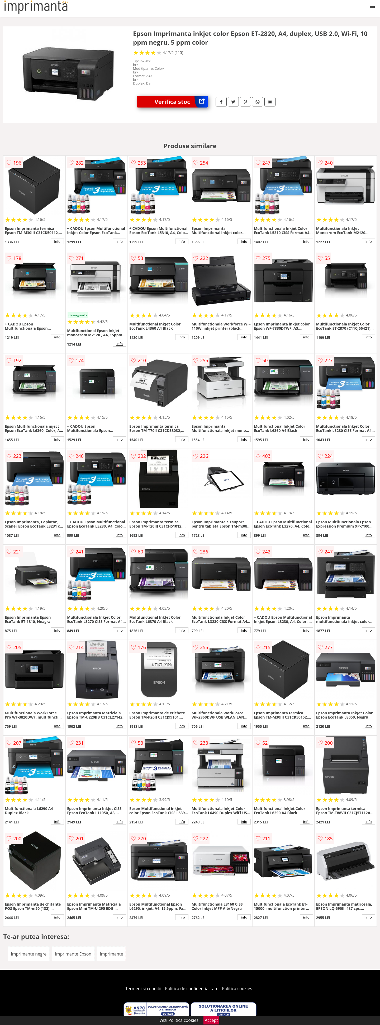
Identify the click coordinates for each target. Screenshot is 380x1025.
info (57, 241)
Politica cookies (237, 988)
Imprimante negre (28, 954)
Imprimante (111, 954)
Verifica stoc (181, 102)
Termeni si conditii (143, 988)
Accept (211, 1020)
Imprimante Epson (73, 954)
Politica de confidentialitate (191, 988)
